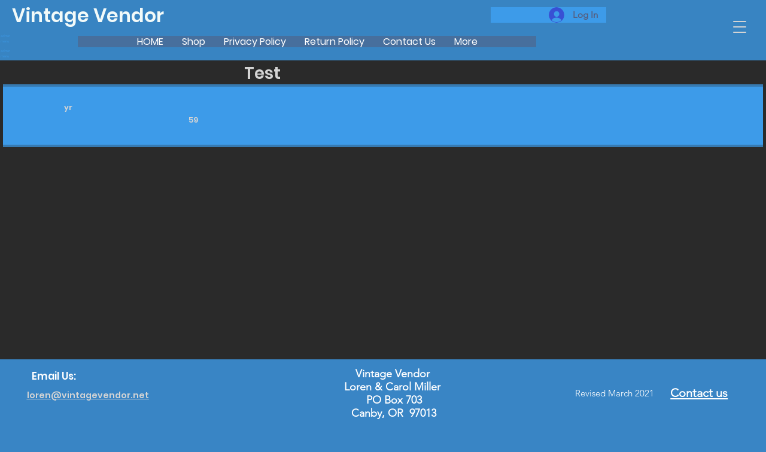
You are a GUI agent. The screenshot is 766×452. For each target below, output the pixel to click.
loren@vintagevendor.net (88, 395)
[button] (740, 27)
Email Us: (54, 376)
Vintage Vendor (88, 15)
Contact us (699, 393)
